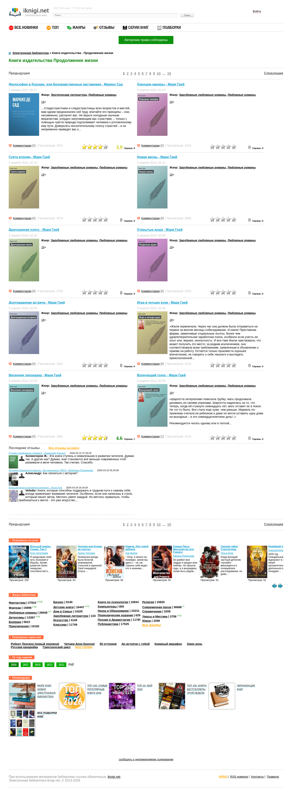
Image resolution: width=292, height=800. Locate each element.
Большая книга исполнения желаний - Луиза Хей (35, 487)
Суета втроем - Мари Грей (29, 157)
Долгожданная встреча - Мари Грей (37, 302)
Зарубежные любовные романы (202, 94)
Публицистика (108, 624)
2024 (38, 664)
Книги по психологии (113, 602)
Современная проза (156, 607)
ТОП (55, 27)
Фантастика (17, 602)
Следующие (273, 73)
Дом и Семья (62, 611)
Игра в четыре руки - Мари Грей (162, 302)
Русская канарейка (24, 647)
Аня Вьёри (131, 553)
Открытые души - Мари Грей (159, 230)
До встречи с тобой (135, 644)
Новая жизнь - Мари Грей (157, 157)
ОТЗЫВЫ (106, 27)
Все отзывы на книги (64, 448)
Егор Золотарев (39, 553)
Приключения (19, 626)
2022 (61, 664)
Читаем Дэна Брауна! (79, 644)
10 (159, 73)
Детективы (17, 617)
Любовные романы (102, 94)
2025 (26, 664)
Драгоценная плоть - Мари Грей (34, 230)
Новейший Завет (278, 546)
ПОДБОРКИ (172, 27)
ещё (71, 664)
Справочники (152, 611)
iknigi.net (114, 776)
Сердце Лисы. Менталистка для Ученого (183, 549)
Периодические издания (115, 615)
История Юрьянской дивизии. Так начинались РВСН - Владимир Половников (51, 470)
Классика (60, 624)
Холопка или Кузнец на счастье (90, 548)
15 (169, 73)
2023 (50, 664)
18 (42, 102)
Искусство (60, 620)
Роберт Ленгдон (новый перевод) (35, 644)
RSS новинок (239, 776)
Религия (148, 602)
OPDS (223, 776)
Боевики (15, 622)
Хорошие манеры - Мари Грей (161, 84)
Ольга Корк (227, 553)
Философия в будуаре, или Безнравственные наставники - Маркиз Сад (66, 84)
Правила (273, 776)
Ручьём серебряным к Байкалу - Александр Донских (37, 453)
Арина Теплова (86, 553)
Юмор (146, 620)
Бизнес (58, 602)
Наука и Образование (113, 610)
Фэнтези (15, 607)
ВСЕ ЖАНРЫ (151, 625)
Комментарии (22, 145)
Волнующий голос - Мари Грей (161, 375)
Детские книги (63, 607)
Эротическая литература (69, 94)
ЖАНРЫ (79, 27)
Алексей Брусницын (279, 550)
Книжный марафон (168, 644)
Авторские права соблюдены (146, 40)
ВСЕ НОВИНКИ (26, 27)
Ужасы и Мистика (154, 616)
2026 (14, 664)
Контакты (257, 776)
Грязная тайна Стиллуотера (229, 548)
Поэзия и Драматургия (114, 619)
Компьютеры (107, 606)
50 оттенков (108, 644)
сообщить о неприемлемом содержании (146, 759)
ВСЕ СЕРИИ (83, 647)
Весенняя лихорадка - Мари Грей (35, 375)
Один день (194, 644)
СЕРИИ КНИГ (138, 27)
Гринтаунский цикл (57, 647)
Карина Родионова (183, 556)
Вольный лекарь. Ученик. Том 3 (40, 548)
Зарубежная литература (70, 616)
